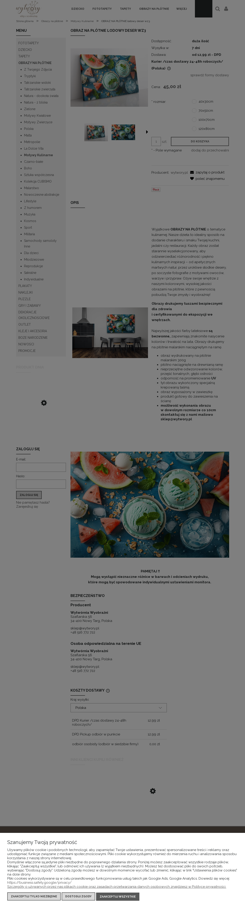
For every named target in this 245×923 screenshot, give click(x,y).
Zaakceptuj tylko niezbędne (34, 897)
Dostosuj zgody (78, 897)
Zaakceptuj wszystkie (118, 897)
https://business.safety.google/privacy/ (39, 883)
